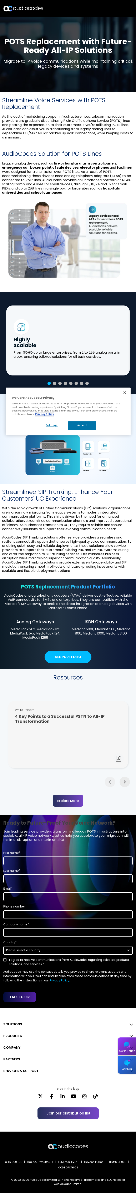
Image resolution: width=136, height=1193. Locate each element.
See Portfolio (68, 657)
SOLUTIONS (12, 1024)
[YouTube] (74, 1097)
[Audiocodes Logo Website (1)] (23, 8)
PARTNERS (11, 1059)
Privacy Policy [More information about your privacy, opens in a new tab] (44, 414)
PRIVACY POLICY (94, 1162)
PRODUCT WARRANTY (40, 1162)
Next (125, 782)
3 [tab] (60, 383)
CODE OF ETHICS (68, 1167)
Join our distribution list (69, 1113)
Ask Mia (127, 1069)
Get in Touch (127, 1051)
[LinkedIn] (63, 1097)
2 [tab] (54, 383)
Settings (51, 425)
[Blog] (95, 1097)
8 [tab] (87, 383)
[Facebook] (52, 1097)
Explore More (68, 800)
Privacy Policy (59, 980)
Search (115, 8)
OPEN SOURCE (13, 1162)
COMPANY (11, 1047)
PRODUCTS (12, 1035)
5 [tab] (70, 383)
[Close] (124, 392)
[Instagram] (84, 1097)
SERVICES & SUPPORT (21, 1070)
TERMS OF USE (117, 1162)
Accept (82, 425)
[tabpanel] (68, 340)
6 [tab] (76, 383)
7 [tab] (81, 383)
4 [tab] (65, 383)
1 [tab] (49, 383)
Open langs (122, 8)
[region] (68, 411)
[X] (40, 1097)
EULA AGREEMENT (68, 1162)
